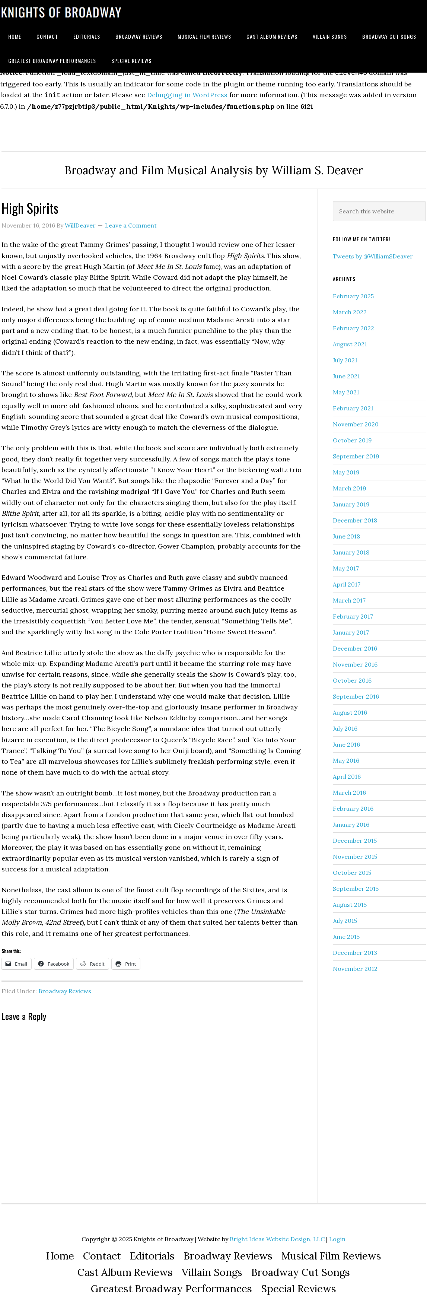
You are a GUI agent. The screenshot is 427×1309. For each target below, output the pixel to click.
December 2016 (355, 645)
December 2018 (355, 517)
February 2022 (353, 325)
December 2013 (355, 949)
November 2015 (355, 853)
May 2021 (346, 389)
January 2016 (351, 821)
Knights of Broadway (61, 12)
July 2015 (345, 917)
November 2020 (356, 421)
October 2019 (352, 437)
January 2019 (351, 501)
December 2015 (355, 837)
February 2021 (353, 405)
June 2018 (346, 533)
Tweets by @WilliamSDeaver (373, 253)
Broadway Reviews (64, 988)
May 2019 (346, 469)
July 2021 (345, 357)
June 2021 (346, 373)
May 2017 (346, 565)
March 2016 (349, 789)
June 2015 (346, 933)
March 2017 (349, 597)
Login (337, 1236)
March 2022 (350, 309)
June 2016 (346, 741)
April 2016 (347, 773)
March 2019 (349, 485)
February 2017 (353, 613)
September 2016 (356, 693)
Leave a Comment (131, 222)
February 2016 (353, 805)
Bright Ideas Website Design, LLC (277, 1236)
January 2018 (351, 549)
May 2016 (346, 757)
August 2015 (350, 901)
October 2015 (352, 869)
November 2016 (355, 661)
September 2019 (356, 453)
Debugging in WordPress (187, 92)
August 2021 (350, 341)
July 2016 (345, 725)
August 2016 (350, 709)
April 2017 (346, 581)
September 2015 (356, 885)
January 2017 (351, 629)
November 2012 (355, 965)
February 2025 (353, 293)
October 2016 (352, 677)
